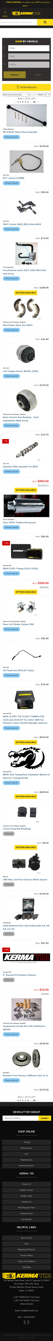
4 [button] (25, 1100)
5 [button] (28, 1100)
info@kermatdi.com (29, 1310)
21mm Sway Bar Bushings (17, 828)
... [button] (31, 1100)
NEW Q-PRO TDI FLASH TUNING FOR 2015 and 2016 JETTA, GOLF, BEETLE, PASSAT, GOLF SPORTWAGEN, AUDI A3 (25, 720)
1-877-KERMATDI (21, 1297)
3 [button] (22, 1100)
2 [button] (20, 1100)
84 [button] (34, 1100)
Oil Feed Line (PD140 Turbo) (18, 670)
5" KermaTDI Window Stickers (20, 975)
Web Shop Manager (26, 1338)
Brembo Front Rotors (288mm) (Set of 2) (25, 1075)
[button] (15, 1100)
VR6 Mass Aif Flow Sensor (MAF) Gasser (25, 879)
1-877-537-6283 (21, 1300)
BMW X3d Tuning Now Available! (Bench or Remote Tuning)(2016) (26, 776)
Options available (26, 742)
